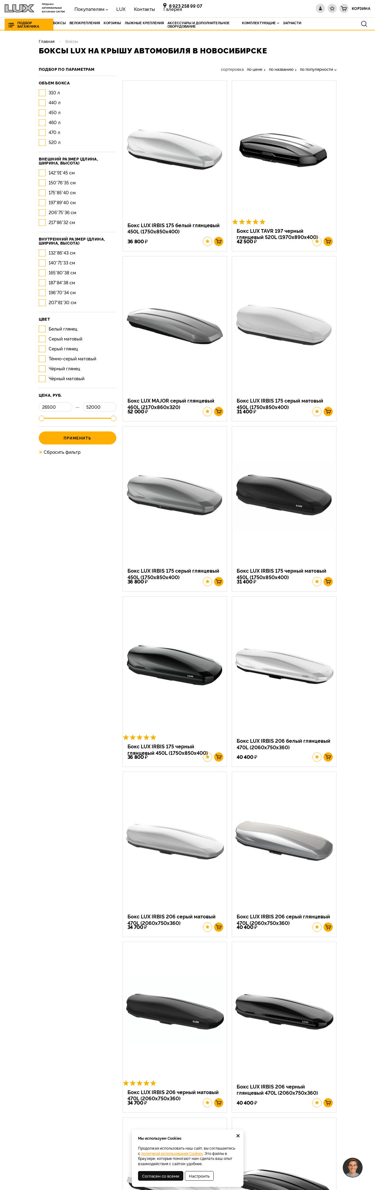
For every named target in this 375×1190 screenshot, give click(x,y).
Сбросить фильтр (60, 452)
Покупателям (85, 8)
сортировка (232, 69)
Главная (47, 41)
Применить (77, 437)
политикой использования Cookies (172, 1153)
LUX (110, 8)
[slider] (41, 418)
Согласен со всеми (160, 1176)
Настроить (199, 1176)
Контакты (127, 8)
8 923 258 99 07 (185, 6)
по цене (254, 69)
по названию (281, 69)
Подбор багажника (28, 24)
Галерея (149, 8)
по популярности (316, 69)
